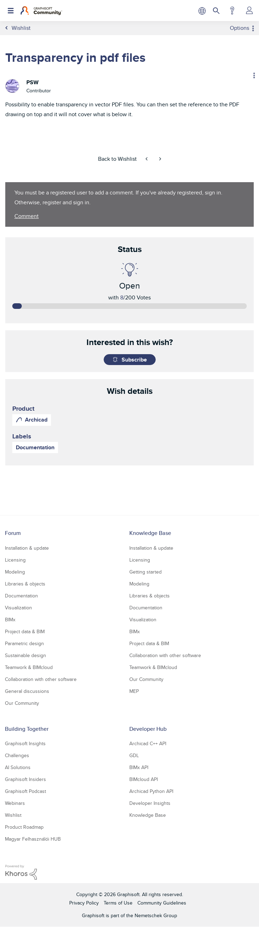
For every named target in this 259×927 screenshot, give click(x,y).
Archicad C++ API (147, 743)
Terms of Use (118, 902)
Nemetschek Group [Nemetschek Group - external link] (156, 915)
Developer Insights (149, 803)
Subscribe (134, 360)
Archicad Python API (151, 791)
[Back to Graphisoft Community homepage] (41, 10)
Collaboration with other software (41, 679)
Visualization (18, 607)
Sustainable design (25, 655)
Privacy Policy (84, 902)
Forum (13, 533)
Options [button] (239, 28)
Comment (26, 216)
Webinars (15, 803)
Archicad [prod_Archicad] (36, 420)
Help (232, 10)
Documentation (35, 447)
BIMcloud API (143, 779)
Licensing (15, 559)
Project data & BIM (25, 631)
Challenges (17, 755)
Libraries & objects (25, 583)
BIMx (10, 619)
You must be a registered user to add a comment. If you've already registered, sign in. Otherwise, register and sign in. (118, 197)
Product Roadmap (24, 826)
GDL (134, 755)
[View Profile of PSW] (32, 82)
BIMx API (138, 767)
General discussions (27, 691)
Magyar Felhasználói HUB (33, 838)
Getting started (145, 571)
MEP (134, 691)
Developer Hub (148, 729)
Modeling (15, 571)
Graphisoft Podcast (25, 791)
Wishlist (13, 815)
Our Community (22, 703)
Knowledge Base (150, 533)
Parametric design (24, 643)
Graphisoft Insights (25, 743)
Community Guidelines (161, 902)
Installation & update (27, 547)
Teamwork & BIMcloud (29, 667)
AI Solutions (18, 767)
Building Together (26, 729)
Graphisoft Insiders (25, 779)
